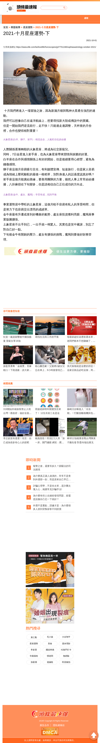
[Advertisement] (50, 284)
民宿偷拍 (66, 662)
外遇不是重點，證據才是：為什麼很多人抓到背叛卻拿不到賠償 (52, 507)
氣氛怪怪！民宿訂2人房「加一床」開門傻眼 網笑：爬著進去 (50, 442)
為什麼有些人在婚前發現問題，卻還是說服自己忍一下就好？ (52, 497)
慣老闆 (50, 656)
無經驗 (66, 656)
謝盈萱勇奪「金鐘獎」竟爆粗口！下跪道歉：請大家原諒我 (17, 370)
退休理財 (66, 643)
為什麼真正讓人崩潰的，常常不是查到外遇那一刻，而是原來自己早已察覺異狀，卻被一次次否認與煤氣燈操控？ (52, 478)
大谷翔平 (66, 637)
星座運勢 (27, 27)
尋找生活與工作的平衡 (47, 337)
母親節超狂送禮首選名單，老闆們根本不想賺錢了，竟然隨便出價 (81, 341)
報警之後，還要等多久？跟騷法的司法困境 (52, 468)
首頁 (5, 27)
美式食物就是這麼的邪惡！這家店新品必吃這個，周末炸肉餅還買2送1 (81, 370)
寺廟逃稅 (34, 656)
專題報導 (15, 27)
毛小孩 (50, 637)
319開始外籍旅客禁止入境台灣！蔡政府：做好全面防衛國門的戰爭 (17, 413)
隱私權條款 (59, 725)
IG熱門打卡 (66, 650)
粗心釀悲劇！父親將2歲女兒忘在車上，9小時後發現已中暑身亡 (50, 370)
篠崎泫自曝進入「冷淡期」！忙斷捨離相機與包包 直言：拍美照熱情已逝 (82, 413)
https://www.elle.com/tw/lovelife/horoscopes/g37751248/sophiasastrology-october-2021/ (56, 47)
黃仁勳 (34, 637)
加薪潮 (34, 662)
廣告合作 (44, 725)
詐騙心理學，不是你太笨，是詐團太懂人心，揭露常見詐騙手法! (52, 488)
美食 (50, 643)
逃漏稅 (50, 662)
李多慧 (34, 650)
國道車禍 (50, 650)
